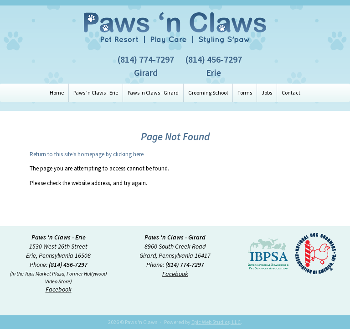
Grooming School (208, 92)
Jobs (267, 92)
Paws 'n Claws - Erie (95, 92)
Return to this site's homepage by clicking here (87, 154)
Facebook (59, 289)
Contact (291, 92)
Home (57, 92)
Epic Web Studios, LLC (216, 321)
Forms (244, 92)
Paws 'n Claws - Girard (153, 92)
